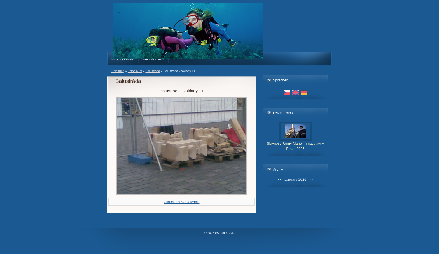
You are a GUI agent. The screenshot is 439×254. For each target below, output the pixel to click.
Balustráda (152, 71)
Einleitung (154, 59)
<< (280, 179)
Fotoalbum (122, 59)
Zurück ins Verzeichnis (181, 202)
